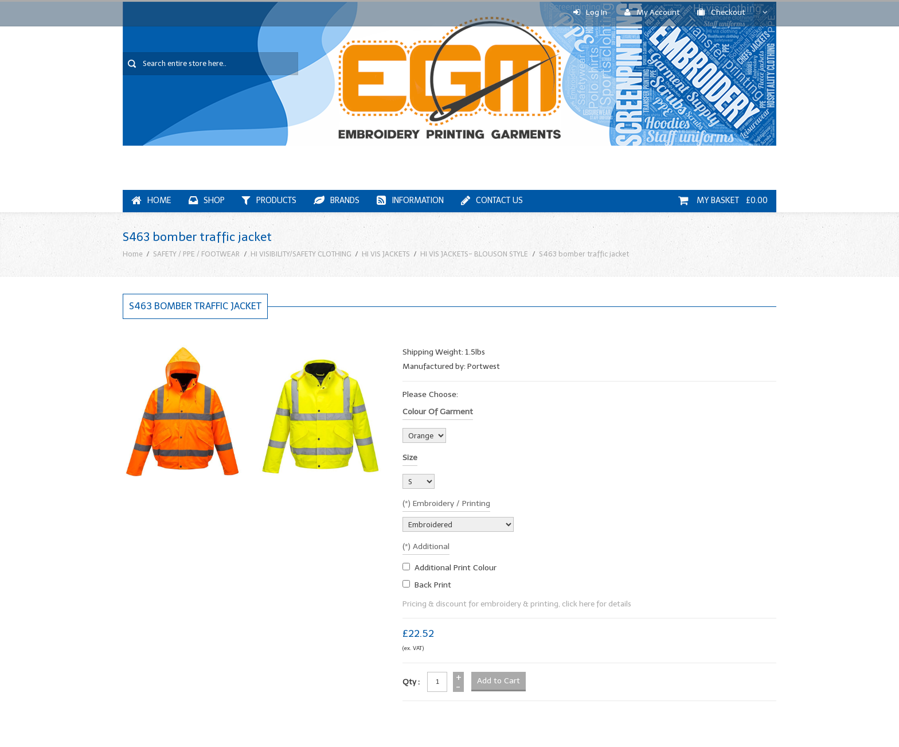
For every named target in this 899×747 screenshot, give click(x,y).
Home (151, 200)
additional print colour (456, 568)
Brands (336, 200)
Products (269, 200)
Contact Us (492, 200)
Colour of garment (437, 412)
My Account (652, 12)
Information (410, 200)
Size (409, 457)
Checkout (721, 12)
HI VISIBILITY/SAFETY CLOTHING (301, 254)
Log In (590, 12)
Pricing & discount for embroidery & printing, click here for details (516, 604)
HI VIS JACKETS (386, 254)
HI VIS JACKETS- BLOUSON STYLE (474, 254)
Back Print (433, 585)
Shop (207, 200)
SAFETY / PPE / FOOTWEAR (196, 254)
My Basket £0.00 (723, 200)
